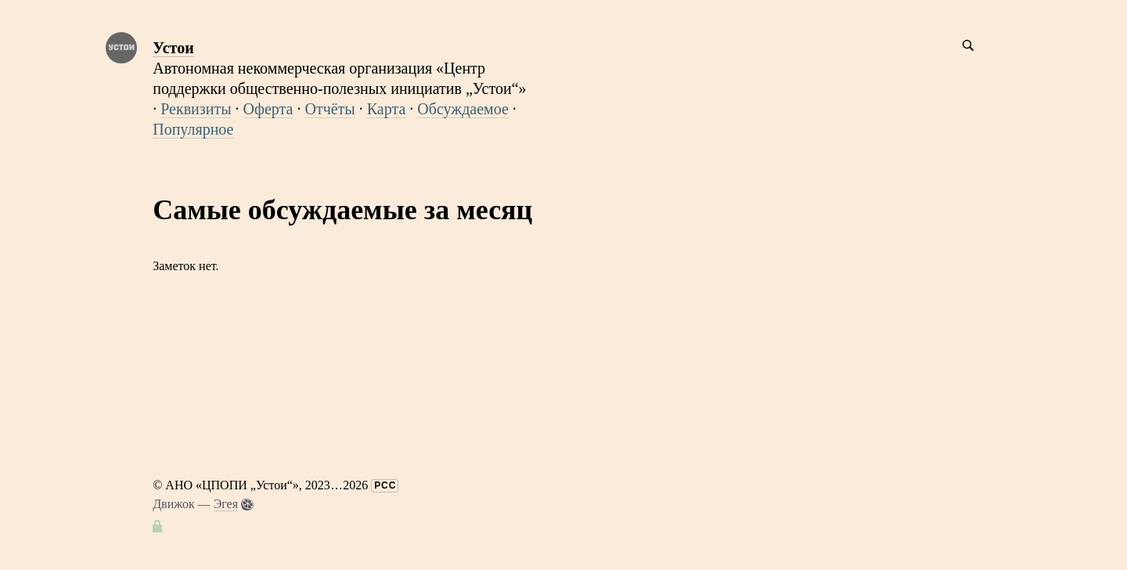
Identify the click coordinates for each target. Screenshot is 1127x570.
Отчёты (329, 108)
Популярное (193, 129)
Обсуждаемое (463, 108)
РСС (385, 485)
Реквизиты (195, 108)
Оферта (268, 108)
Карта (386, 108)
